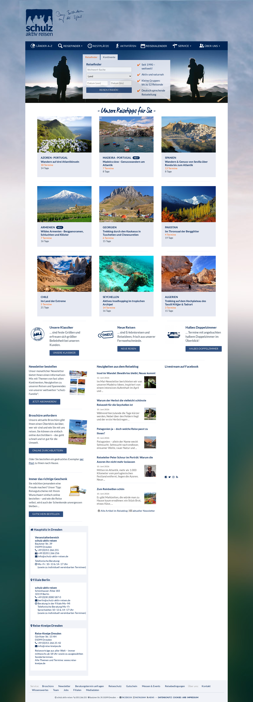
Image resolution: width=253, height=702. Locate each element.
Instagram (140, 697)
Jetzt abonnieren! (44, 401)
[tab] (91, 57)
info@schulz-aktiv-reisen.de (53, 556)
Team (56, 689)
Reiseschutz (115, 686)
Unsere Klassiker (64, 352)
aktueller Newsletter (144, 510)
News (151, 697)
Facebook (127, 697)
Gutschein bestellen (46, 513)
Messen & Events (151, 686)
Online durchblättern (47, 450)
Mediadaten (92, 689)
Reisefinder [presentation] (91, 57)
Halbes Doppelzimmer (203, 348)
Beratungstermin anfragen (89, 686)
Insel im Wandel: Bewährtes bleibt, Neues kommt (126, 373)
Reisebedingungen (175, 686)
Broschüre (48, 686)
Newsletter (64, 686)
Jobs (66, 689)
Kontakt (206, 686)
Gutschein (131, 686)
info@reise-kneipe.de (49, 645)
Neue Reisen (128, 348)
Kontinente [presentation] (109, 57)
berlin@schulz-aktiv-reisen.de (54, 600)
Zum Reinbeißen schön (110, 489)
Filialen (77, 689)
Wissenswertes (40, 689)
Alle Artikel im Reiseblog (114, 510)
